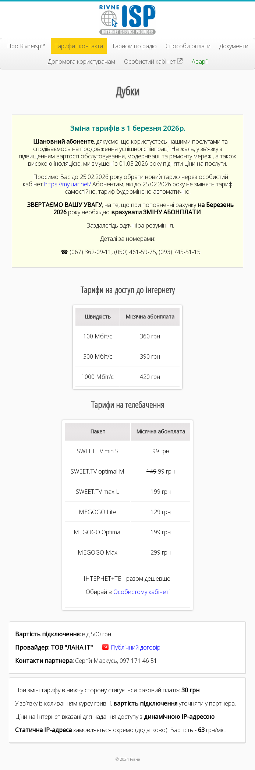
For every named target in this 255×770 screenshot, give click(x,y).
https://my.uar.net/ (67, 184)
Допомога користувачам (81, 61)
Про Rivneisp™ (26, 46)
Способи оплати (188, 46)
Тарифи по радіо (134, 46)
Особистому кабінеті (141, 592)
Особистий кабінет (153, 61)
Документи (233, 46)
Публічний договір (135, 647)
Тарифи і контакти (78, 46)
